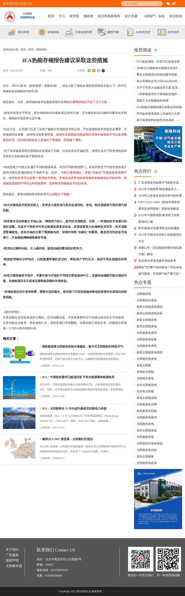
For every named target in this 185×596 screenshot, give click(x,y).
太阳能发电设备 (147, 339)
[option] (18, 33)
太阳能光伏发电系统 (150, 443)
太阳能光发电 (145, 378)
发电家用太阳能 (147, 410)
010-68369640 (53, 575)
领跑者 (88, 16)
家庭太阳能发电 (147, 319)
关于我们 (12, 549)
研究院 (74, 16)
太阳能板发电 (145, 436)
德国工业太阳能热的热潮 (152, 100)
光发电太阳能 (145, 391)
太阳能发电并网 (147, 404)
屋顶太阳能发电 (147, 397)
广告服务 (12, 555)
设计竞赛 (131, 16)
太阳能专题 (14, 566)
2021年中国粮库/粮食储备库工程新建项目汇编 (160, 189)
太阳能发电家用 (147, 417)
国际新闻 (41, 49)
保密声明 (12, 560)
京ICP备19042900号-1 (114, 591)
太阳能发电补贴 (147, 449)
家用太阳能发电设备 (150, 313)
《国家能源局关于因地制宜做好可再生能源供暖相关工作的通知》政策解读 (159, 94)
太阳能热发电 (145, 423)
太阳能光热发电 (147, 358)
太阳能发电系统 (147, 345)
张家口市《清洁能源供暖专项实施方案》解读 (160, 251)
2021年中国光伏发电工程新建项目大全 (160, 238)
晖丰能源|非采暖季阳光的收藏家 (158, 228)
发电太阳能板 (145, 456)
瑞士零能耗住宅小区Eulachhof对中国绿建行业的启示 (159, 81)
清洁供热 (175, 16)
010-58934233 (59, 570)
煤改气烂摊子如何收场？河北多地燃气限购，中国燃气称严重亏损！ (160, 270)
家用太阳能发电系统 (150, 306)
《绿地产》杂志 (153, 16)
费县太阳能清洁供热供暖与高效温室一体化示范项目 (159, 74)
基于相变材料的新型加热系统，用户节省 (159, 120)
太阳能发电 (144, 293)
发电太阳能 (144, 365)
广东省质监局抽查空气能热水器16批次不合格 (160, 182)
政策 (121, 167)
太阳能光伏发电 (147, 300)
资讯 (62, 16)
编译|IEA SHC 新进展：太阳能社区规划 (67, 439)
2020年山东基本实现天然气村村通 (160, 195)
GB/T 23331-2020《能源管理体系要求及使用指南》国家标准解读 (159, 205)
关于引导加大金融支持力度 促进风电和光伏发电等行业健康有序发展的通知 (159, 87)
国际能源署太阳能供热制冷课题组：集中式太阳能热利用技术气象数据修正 (89, 346)
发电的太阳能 (145, 371)
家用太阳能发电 (147, 326)
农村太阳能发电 (147, 430)
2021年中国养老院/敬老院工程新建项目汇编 (159, 218)
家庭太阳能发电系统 (150, 352)
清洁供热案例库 (109, 16)
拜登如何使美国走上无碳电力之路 (158, 113)
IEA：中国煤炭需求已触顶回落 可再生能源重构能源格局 (78, 377)
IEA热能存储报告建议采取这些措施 (159, 107)
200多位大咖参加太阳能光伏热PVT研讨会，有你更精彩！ (159, 68)
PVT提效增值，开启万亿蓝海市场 (158, 61)
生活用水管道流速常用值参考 (157, 260)
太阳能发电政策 (147, 462)
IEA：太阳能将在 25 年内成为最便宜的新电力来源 (74, 408)
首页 (51, 16)
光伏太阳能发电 (147, 384)
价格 (41, 248)
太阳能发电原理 (147, 332)
